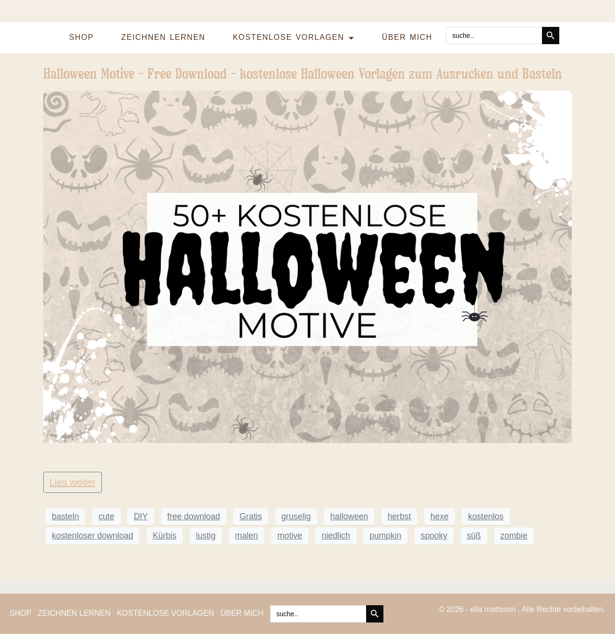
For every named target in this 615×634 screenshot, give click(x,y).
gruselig (296, 516)
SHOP (81, 37)
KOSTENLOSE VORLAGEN (293, 38)
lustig (206, 535)
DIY (141, 516)
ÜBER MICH (407, 37)
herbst (399, 516)
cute (106, 516)
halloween (349, 516)
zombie (513, 535)
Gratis (250, 516)
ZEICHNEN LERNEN (163, 37)
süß (474, 535)
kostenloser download (92, 535)
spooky (434, 535)
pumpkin (385, 535)
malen (246, 535)
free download (193, 516)
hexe (439, 516)
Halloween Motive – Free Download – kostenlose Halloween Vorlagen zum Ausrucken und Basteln (302, 74)
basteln (65, 516)
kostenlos (486, 516)
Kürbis (165, 535)
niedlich (335, 535)
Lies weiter (72, 482)
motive (289, 535)
